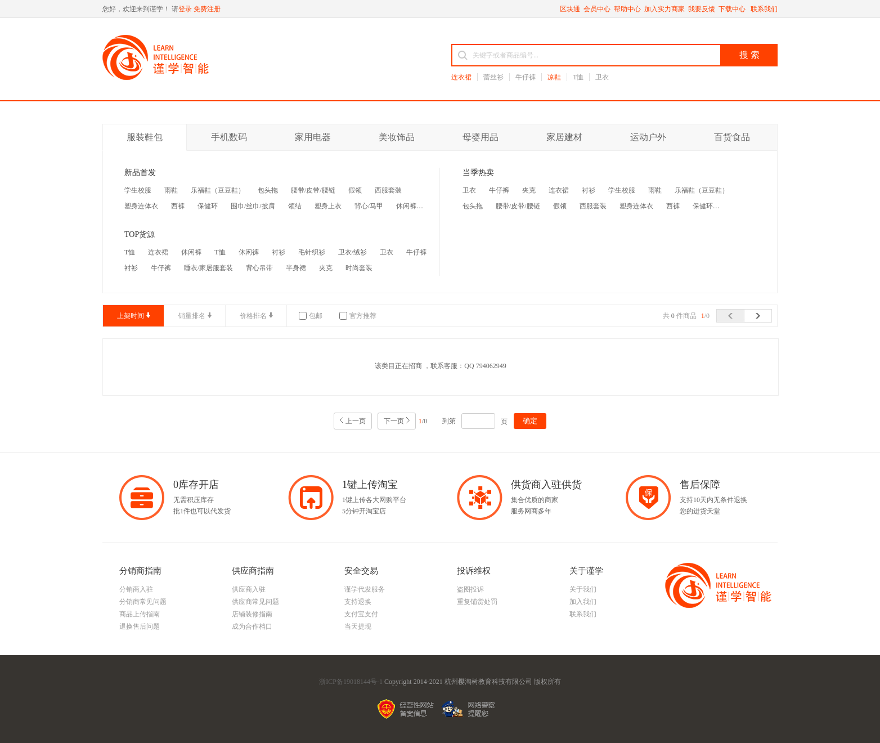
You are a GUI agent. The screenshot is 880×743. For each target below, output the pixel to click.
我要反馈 (701, 9)
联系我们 (764, 9)
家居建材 (564, 137)
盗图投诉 (470, 589)
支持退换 (357, 602)
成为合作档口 (252, 626)
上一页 (355, 421)
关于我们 (582, 589)
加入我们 (582, 602)
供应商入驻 (249, 589)
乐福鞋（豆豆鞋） (218, 190)
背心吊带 (259, 268)
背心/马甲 (368, 206)
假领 (355, 190)
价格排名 (253, 316)
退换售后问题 (139, 626)
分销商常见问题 (143, 602)
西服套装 (388, 190)
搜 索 (749, 55)
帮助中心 (627, 9)
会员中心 (596, 9)
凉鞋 (554, 77)
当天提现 (357, 626)
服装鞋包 (145, 137)
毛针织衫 (311, 252)
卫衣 (602, 77)
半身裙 (296, 268)
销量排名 (191, 316)
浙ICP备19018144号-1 (351, 682)
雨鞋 (171, 190)
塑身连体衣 (141, 206)
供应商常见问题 (255, 602)
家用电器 (313, 137)
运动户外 (648, 137)
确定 (530, 421)
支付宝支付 (361, 614)
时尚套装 (358, 268)
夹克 (326, 268)
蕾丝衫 (493, 77)
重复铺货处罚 (477, 602)
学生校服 (137, 190)
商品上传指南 (139, 614)
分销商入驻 (136, 589)
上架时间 (130, 316)
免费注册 (207, 9)
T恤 (578, 77)
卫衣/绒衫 (352, 252)
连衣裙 (461, 77)
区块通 (570, 9)
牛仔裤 (525, 77)
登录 (185, 9)
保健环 (207, 206)
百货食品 (732, 137)
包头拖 (268, 190)
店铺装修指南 (252, 614)
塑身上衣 (328, 206)
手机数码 (229, 137)
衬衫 (278, 252)
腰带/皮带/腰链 (313, 190)
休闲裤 (406, 206)
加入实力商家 (664, 9)
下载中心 (733, 9)
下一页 (394, 421)
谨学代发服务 (364, 589)
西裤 (178, 206)
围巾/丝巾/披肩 (253, 206)
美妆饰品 (397, 137)
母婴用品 (481, 137)
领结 (295, 206)
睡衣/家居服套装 (208, 268)
